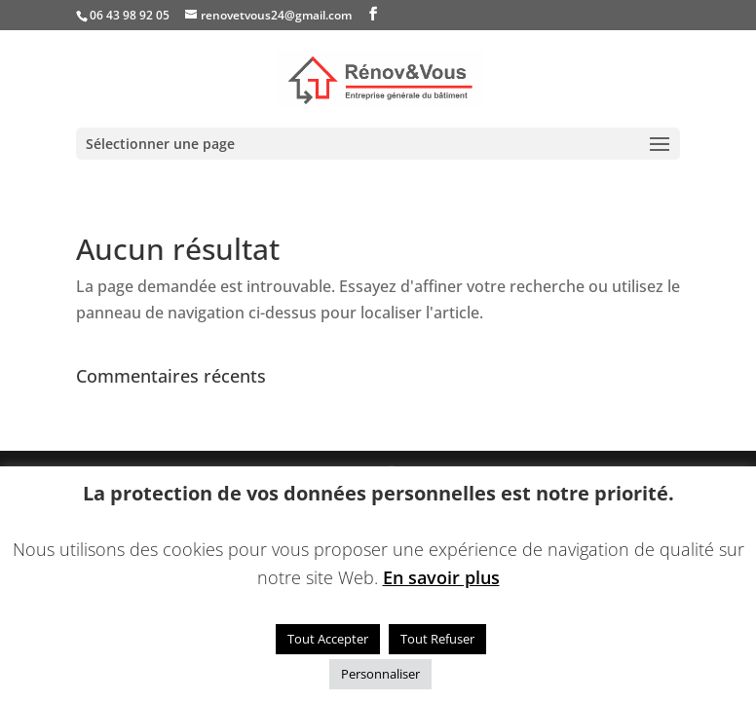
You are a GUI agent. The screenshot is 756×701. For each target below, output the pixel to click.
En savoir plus (441, 577)
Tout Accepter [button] (327, 638)
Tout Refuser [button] (437, 638)
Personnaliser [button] (380, 674)
